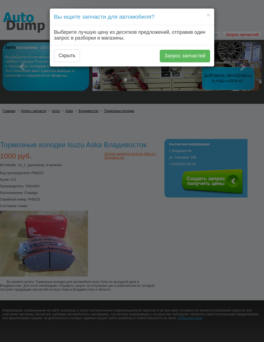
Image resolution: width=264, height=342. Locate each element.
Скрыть (67, 55)
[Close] (208, 15)
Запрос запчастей (184, 56)
